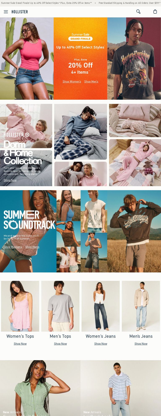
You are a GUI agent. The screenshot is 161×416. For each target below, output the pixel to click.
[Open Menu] (4, 12)
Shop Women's (72, 82)
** (89, 71)
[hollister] (20, 11)
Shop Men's (91, 82)
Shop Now (10, 180)
